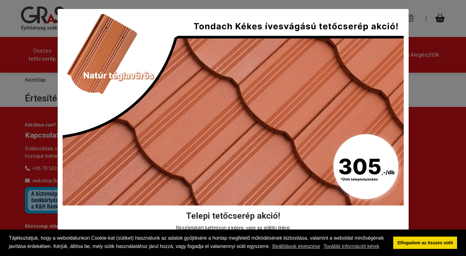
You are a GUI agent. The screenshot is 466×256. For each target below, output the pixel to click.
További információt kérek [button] (351, 246)
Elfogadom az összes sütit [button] (425, 242)
